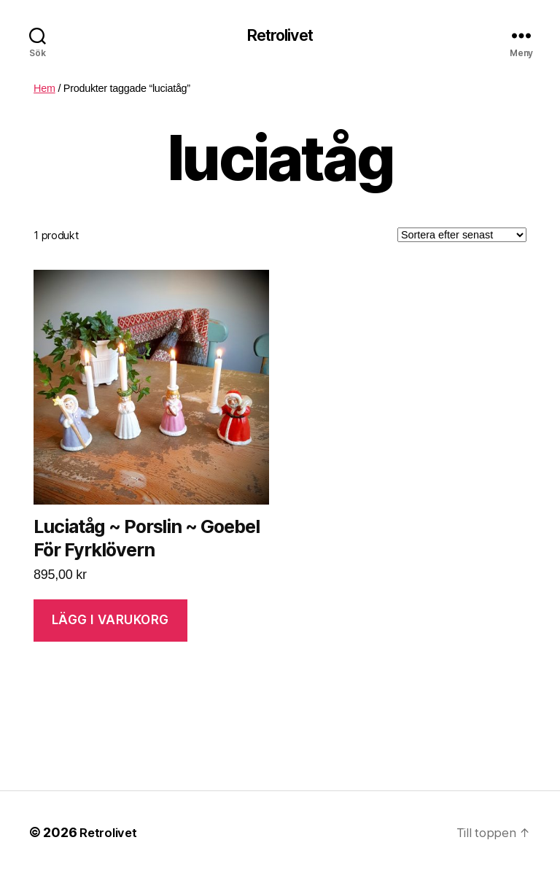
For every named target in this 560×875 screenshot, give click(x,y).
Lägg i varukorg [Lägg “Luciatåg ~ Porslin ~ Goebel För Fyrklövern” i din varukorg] (111, 622)
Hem (44, 90)
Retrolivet (280, 36)
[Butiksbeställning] (461, 237)
